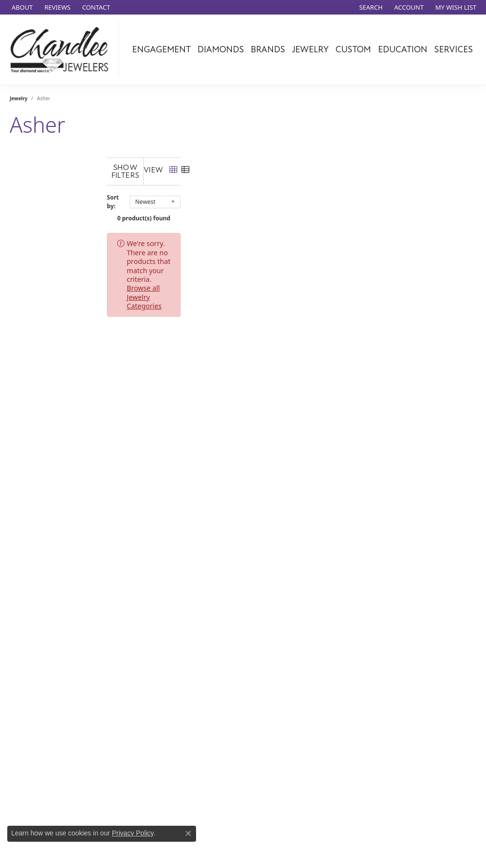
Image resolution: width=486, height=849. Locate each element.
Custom (353, 49)
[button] (370, 7)
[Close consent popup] (188, 833)
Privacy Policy (132, 833)
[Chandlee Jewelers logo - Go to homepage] (62, 49)
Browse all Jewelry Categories (283, 235)
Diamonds (220, 49)
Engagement (161, 49)
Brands (268, 49)
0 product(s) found (249, 210)
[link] (21, 7)
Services (453, 49)
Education (402, 49)
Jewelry (310, 49)
